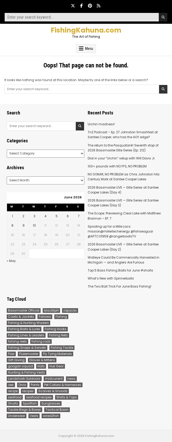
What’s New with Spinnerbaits (111, 278)
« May (11, 261)
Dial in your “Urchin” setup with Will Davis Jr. (121, 158)
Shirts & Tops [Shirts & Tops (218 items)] (66, 397)
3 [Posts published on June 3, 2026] (34, 216)
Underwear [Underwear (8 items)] (16, 416)
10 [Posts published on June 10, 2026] (34, 225)
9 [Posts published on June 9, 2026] (24, 225)
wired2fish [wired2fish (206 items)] (51, 416)
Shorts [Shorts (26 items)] (13, 403)
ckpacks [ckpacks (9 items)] (70, 310)
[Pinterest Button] (90, 5)
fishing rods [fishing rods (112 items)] (41, 341)
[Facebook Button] (81, 5)
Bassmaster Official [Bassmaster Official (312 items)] (23, 310)
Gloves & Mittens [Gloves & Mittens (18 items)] (42, 360)
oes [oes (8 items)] (11, 385)
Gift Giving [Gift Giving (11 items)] (16, 360)
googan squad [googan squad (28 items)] (20, 366)
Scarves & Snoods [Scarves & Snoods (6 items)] (53, 391)
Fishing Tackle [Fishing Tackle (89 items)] (62, 347)
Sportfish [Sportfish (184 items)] (30, 403)
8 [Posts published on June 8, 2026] (12, 225)
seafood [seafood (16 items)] (14, 397)
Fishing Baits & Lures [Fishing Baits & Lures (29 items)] (24, 329)
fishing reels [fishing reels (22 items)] (17, 341)
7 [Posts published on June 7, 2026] (79, 216)
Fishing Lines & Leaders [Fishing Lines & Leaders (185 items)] (26, 335)
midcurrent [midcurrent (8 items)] (54, 378)
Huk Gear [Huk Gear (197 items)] (56, 366)
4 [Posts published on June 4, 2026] (45, 216)
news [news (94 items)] (71, 378)
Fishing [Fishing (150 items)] (61, 316)
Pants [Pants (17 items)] (35, 385)
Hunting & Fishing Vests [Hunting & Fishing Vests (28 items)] (26, 372)
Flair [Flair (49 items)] (11, 354)
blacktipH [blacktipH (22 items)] (51, 310)
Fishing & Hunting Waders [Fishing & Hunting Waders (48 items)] (28, 323)
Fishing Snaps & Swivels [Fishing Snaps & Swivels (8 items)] (27, 347)
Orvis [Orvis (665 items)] (22, 385)
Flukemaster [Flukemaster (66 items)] (28, 354)
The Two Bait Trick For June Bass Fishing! (119, 286)
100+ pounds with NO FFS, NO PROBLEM (117, 166)
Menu (89, 48)
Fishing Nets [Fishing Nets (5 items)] (58, 335)
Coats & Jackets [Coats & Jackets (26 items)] (21, 316)
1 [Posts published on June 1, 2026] (12, 216)
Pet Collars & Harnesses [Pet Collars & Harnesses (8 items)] (62, 385)
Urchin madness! (101, 124)
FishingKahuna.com (86, 30)
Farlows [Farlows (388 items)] (45, 316)
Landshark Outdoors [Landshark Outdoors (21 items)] (24, 378)
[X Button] (73, 5)
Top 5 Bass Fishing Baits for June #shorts (120, 270)
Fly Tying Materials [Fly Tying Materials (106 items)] (57, 354)
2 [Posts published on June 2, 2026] (23, 216)
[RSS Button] (98, 5)
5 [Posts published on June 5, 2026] (57, 216)
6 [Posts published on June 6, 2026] (68, 216)
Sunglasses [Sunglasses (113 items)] (50, 403)
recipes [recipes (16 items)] (28, 391)
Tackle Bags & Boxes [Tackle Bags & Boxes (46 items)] (24, 409)
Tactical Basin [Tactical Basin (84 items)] (57, 409)
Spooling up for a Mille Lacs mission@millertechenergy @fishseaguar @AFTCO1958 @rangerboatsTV (120, 231)
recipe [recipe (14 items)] (13, 391)
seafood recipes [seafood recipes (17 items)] (39, 397)
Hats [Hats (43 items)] (41, 366)
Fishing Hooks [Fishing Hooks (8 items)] (55, 329)
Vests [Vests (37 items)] (34, 416)
